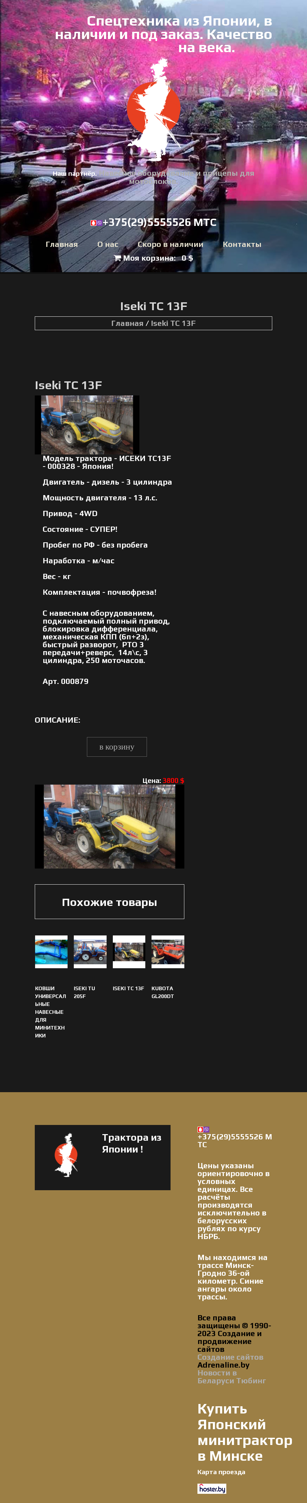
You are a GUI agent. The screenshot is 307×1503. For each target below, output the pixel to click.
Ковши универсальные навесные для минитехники (50, 1012)
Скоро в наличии (170, 244)
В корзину (116, 746)
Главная (62, 244)
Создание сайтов (230, 1357)
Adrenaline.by (223, 1364)
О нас (107, 244)
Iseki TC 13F (173, 323)
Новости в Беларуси (217, 1376)
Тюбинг (251, 1380)
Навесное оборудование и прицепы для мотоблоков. (177, 177)
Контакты (242, 244)
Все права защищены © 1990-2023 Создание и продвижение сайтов (234, 1333)
